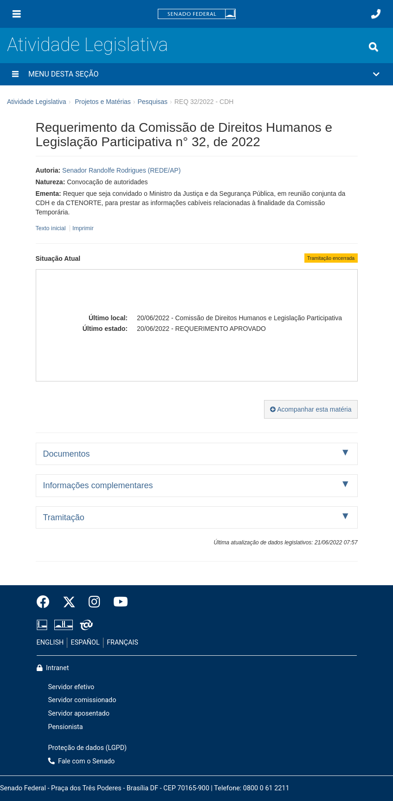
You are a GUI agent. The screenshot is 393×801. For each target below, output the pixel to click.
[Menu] (17, 14)
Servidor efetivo (71, 687)
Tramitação (63, 517)
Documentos (66, 454)
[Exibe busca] (373, 47)
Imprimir (82, 228)
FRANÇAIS (122, 642)
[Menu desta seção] (15, 74)
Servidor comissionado (82, 700)
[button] (196, 74)
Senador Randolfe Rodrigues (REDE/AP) (121, 170)
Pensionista (65, 727)
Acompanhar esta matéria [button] (310, 409)
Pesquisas (152, 101)
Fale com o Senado (81, 761)
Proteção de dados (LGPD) (87, 748)
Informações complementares (98, 485)
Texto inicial (52, 228)
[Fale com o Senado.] (375, 14)
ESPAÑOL (85, 642)
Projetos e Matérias (103, 101)
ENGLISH (50, 642)
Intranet (53, 668)
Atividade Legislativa (87, 45)
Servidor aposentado (79, 713)
